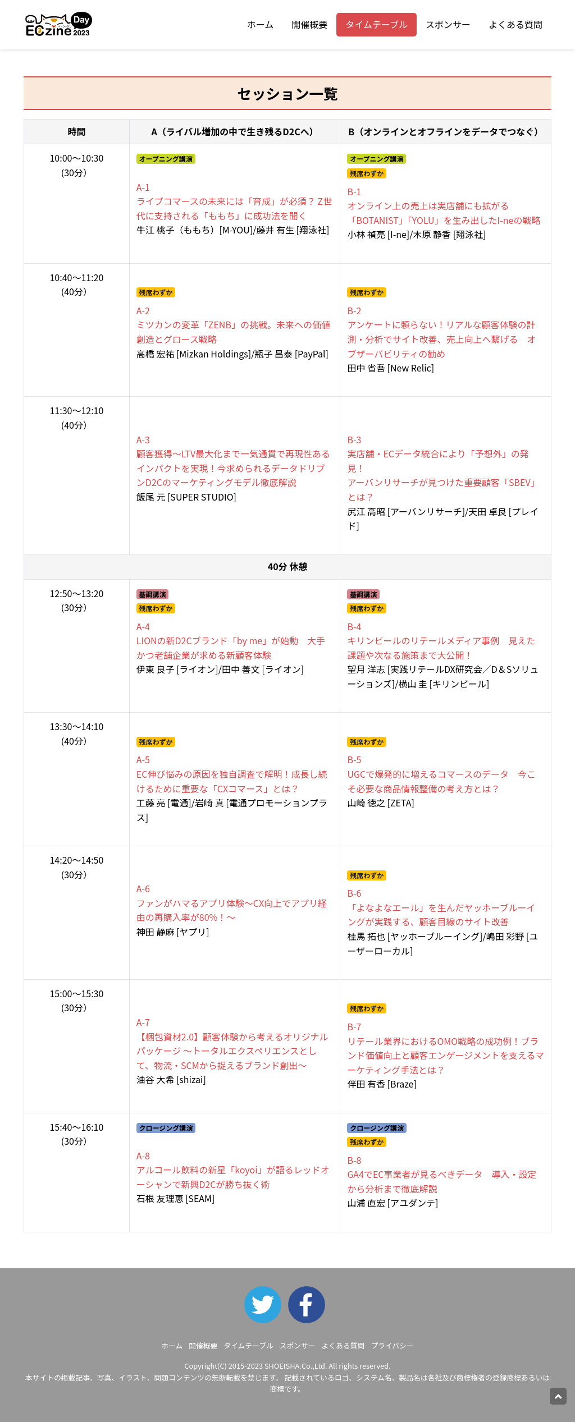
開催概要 (309, 24)
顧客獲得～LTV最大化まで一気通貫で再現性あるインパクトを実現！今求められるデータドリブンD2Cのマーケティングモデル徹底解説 (233, 461)
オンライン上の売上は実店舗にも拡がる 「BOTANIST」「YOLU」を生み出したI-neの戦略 (443, 206)
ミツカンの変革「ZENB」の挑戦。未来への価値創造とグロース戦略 (233, 325)
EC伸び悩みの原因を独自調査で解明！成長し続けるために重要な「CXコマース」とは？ (231, 774)
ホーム (260, 24)
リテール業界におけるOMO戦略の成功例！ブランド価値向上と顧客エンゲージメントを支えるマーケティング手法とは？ (445, 1048)
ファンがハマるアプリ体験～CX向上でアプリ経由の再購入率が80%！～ (231, 903)
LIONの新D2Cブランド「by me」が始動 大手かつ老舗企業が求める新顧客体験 (230, 641)
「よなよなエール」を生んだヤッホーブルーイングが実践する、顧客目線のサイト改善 (441, 907)
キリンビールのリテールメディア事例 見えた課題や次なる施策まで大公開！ (441, 641)
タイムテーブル (376, 24)
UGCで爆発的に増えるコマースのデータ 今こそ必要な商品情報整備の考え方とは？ (441, 774)
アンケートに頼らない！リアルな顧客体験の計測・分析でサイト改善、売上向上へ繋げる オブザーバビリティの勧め (441, 332)
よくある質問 (515, 24)
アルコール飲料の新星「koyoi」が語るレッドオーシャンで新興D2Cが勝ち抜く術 (233, 1170)
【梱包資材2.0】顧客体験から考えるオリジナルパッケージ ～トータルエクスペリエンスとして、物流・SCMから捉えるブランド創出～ (232, 1043)
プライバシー (392, 1345)
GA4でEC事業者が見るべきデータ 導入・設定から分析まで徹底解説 (441, 1174)
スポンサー (448, 24)
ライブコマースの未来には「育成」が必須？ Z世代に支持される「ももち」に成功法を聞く (234, 201)
